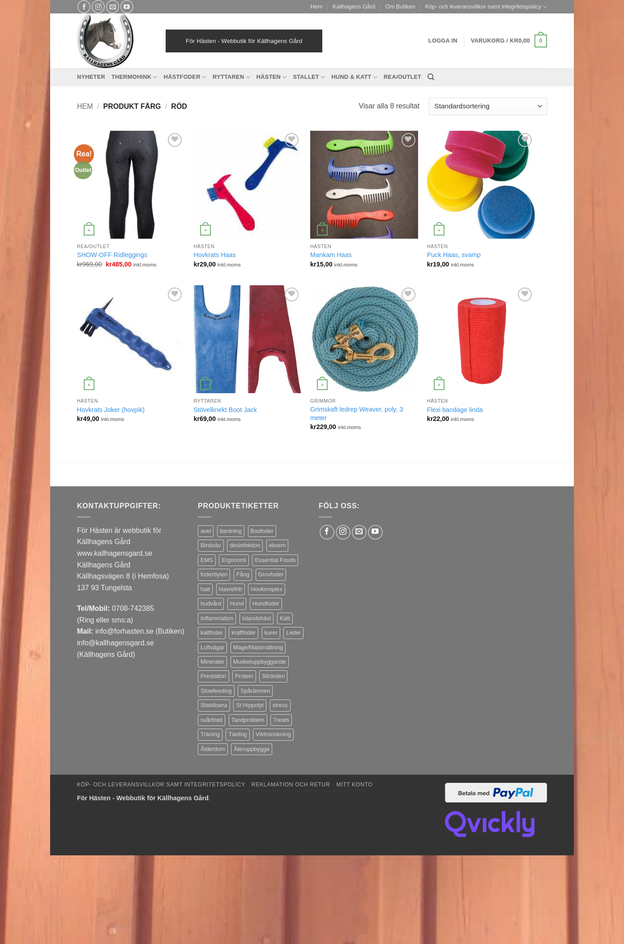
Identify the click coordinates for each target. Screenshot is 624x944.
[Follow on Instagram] (98, 6)
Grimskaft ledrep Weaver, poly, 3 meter (356, 413)
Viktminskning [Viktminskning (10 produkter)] (273, 734)
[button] (509, 41)
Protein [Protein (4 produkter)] (244, 676)
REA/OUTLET (402, 76)
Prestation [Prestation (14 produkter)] (214, 676)
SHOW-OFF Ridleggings (112, 254)
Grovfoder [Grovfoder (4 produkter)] (271, 574)
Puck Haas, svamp (454, 254)
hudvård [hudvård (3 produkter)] (211, 603)
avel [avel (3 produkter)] (206, 531)
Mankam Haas (331, 254)
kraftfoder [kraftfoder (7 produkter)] (243, 632)
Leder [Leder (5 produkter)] (293, 632)
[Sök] (430, 77)
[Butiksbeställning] (488, 106)
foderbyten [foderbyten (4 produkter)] (214, 574)
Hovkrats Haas (214, 254)
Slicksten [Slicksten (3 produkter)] (273, 676)
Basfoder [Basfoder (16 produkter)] (262, 531)
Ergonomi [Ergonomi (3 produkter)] (234, 560)
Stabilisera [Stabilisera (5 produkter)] (214, 705)
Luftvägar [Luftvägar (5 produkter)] (212, 647)
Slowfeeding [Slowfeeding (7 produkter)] (216, 690)
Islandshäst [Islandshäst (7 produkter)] (256, 618)
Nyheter (91, 76)
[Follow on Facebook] (83, 6)
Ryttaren (231, 77)
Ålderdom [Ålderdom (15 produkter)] (213, 749)
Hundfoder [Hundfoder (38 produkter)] (265, 603)
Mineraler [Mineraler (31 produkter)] (212, 661)
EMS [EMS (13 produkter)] (207, 560)
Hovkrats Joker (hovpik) (111, 409)
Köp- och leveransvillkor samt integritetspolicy (486, 7)
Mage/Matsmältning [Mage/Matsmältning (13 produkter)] (258, 647)
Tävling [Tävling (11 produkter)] (237, 734)
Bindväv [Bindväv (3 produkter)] (211, 545)
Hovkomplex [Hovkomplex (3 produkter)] (266, 589)
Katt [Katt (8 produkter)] (285, 618)
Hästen (271, 77)
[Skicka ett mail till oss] (112, 6)
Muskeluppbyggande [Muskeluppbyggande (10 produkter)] (259, 661)
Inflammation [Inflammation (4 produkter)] (217, 618)
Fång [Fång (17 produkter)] (242, 574)
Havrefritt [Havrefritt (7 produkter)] (230, 589)
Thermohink (134, 77)
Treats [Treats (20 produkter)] (281, 720)
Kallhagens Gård (354, 6)
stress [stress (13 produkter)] (280, 705)
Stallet (309, 77)
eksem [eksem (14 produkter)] (277, 545)
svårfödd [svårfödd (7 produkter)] (211, 720)
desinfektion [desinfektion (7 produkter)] (245, 545)
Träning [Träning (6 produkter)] (210, 734)
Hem (317, 6)
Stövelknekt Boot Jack (225, 409)
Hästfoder (185, 77)
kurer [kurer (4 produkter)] (271, 632)
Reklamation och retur (291, 784)
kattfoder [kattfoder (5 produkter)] (212, 632)
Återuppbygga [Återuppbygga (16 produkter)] (251, 749)
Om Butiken (400, 6)
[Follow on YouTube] (126, 6)
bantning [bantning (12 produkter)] (231, 531)
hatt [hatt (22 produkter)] (205, 589)
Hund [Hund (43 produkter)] (237, 603)
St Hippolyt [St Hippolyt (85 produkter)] (250, 705)
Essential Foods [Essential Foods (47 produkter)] (275, 560)
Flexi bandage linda (455, 409)
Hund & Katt (354, 77)
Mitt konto (354, 784)
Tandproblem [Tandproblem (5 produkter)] (248, 720)
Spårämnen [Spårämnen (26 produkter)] (255, 690)
